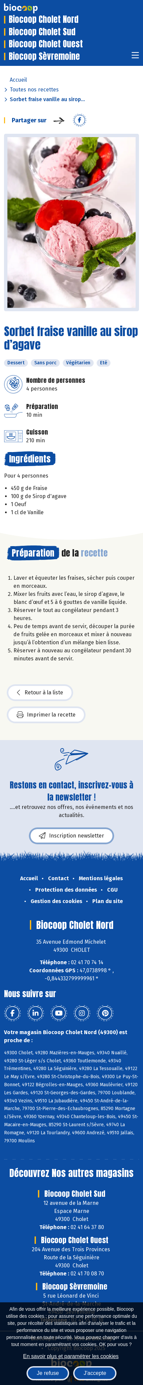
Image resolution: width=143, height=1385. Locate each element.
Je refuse (48, 1373)
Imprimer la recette (46, 714)
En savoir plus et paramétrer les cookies (71, 1356)
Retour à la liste (40, 692)
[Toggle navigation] (135, 57)
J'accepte (95, 1373)
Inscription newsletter (71, 835)
